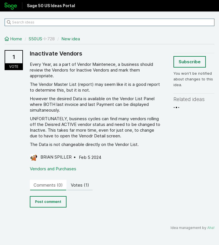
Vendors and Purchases (53, 168)
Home (14, 39)
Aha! (210, 228)
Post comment (48, 201)
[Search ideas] (109, 22)
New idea (70, 39)
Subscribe (190, 61)
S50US (35, 39)
